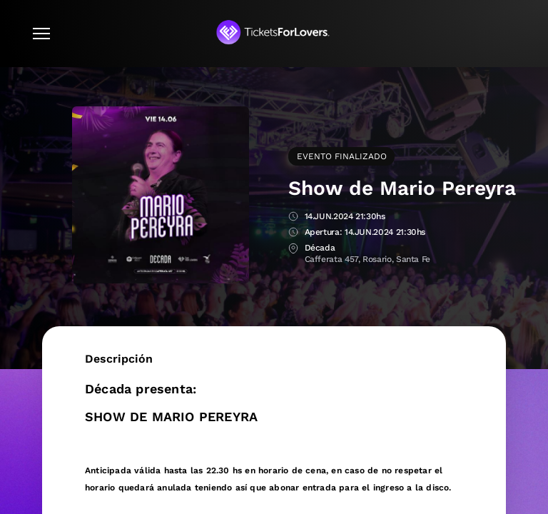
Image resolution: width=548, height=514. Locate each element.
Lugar (293, 249)
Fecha (293, 217)
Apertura (293, 233)
